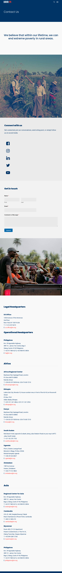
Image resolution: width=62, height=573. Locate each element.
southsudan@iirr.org (11, 441)
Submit (8, 230)
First (5, 202)
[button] (57, 2)
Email (6, 206)
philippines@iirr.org (11, 560)
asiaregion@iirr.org (11, 506)
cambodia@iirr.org (11, 521)
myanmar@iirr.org (10, 539)
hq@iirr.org (8, 353)
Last (22, 202)
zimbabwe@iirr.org (11, 473)
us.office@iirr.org (10, 327)
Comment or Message (11, 215)
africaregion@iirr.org (11, 385)
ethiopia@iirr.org (10, 404)
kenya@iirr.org (9, 422)
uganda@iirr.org (10, 458)
